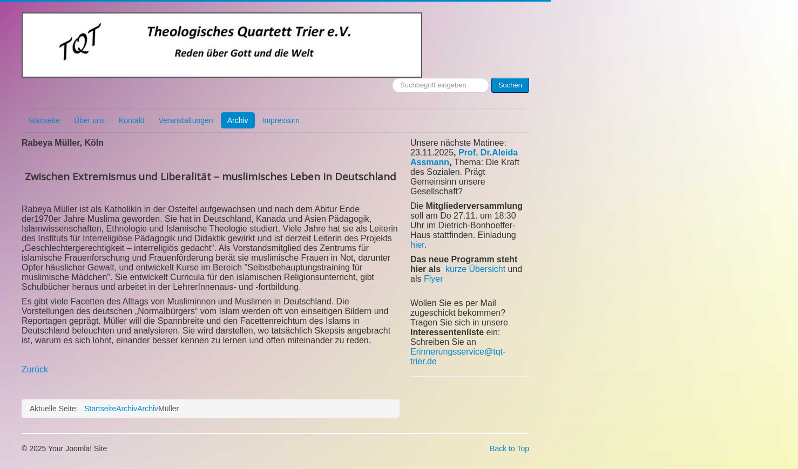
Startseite (44, 120)
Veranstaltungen (185, 120)
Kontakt (131, 120)
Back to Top (509, 448)
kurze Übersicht (475, 269)
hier (417, 244)
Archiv (237, 120)
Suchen (510, 85)
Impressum (281, 120)
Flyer (433, 278)
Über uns (89, 120)
